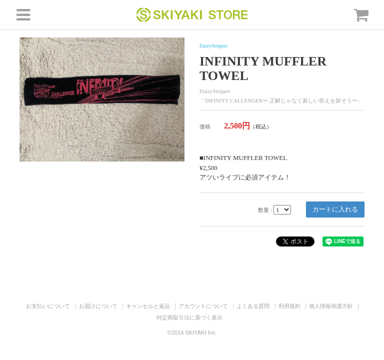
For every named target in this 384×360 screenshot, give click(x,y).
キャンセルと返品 (148, 306)
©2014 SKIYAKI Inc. (192, 333)
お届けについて (98, 306)
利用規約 (289, 306)
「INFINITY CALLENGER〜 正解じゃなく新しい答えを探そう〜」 (281, 101)
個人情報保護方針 (331, 306)
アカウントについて (203, 306)
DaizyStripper (214, 45)
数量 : (265, 210)
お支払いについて (48, 306)
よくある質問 (253, 306)
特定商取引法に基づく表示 (189, 317)
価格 (205, 127)
